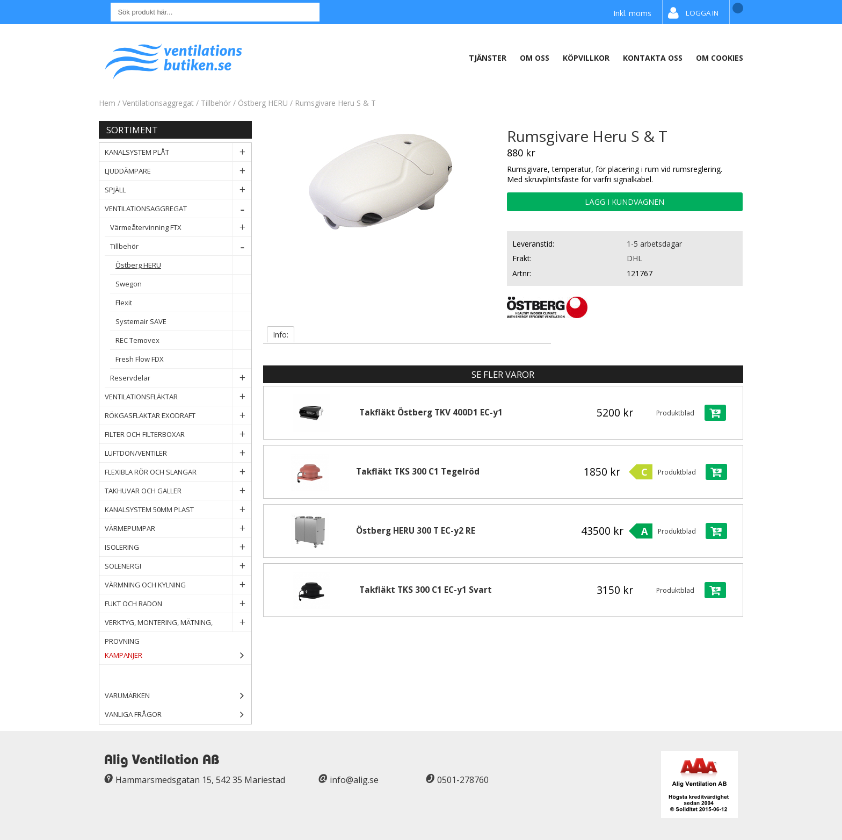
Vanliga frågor (133, 714)
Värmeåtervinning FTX (180, 227)
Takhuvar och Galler (178, 491)
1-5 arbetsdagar (654, 244)
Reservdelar (180, 378)
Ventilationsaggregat (158, 103)
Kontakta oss (653, 58)
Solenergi (178, 566)
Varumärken (178, 695)
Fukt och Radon (178, 603)
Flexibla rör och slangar (178, 472)
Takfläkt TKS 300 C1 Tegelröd (418, 471)
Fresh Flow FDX (183, 359)
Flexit (183, 302)
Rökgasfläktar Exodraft (178, 415)
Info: (280, 334)
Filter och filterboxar (178, 434)
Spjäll (178, 190)
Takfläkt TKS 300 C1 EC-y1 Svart (425, 589)
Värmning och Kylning (178, 585)
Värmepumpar (178, 528)
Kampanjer (178, 655)
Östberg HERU (264, 103)
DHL (634, 258)
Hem (107, 103)
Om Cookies (719, 58)
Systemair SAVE (183, 321)
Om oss (534, 58)
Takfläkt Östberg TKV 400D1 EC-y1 (431, 412)
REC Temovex (183, 340)
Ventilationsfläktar (178, 396)
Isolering (178, 547)
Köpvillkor (586, 58)
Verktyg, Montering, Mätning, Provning (178, 622)
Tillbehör (216, 103)
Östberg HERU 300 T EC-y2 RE (415, 530)
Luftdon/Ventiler (178, 453)
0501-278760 (463, 780)
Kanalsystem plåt (178, 152)
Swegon (183, 284)
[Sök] (215, 12)
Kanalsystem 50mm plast (178, 509)
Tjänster (487, 58)
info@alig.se (354, 780)
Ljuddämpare (178, 171)
